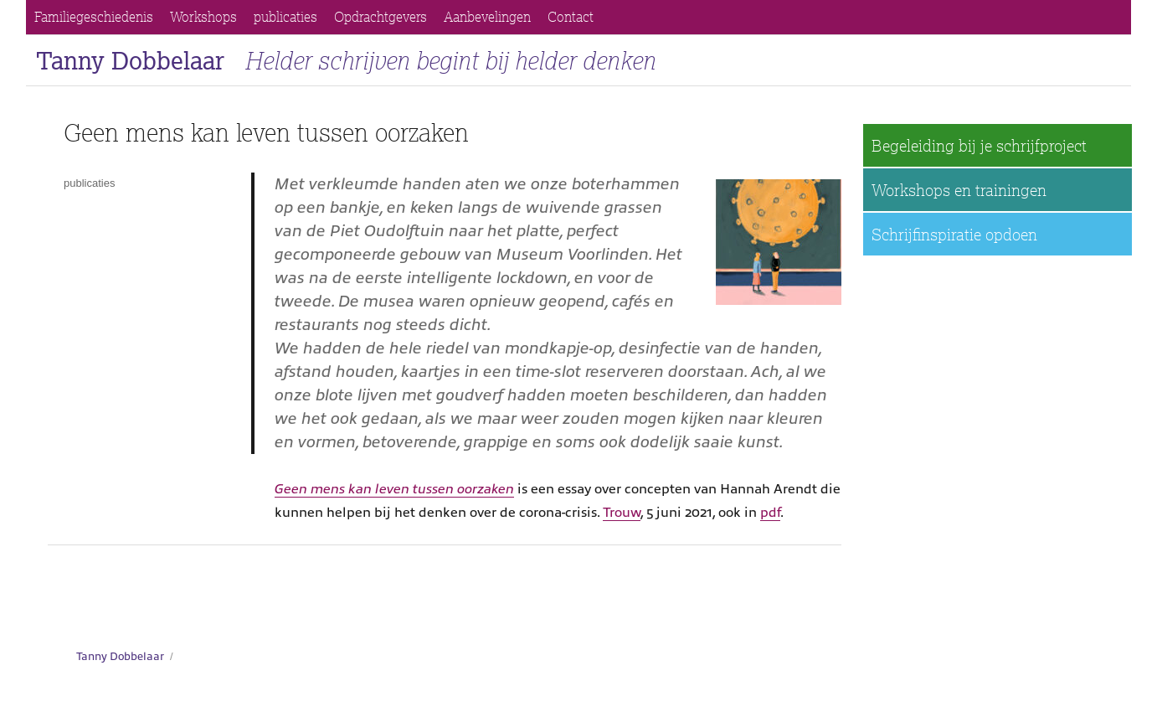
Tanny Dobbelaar (130, 60)
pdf (770, 512)
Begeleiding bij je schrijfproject (979, 145)
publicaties (285, 17)
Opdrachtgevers (380, 17)
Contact (571, 17)
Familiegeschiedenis (93, 17)
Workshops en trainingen (959, 189)
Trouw (621, 512)
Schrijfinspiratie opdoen (954, 234)
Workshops (203, 17)
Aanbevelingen (487, 17)
